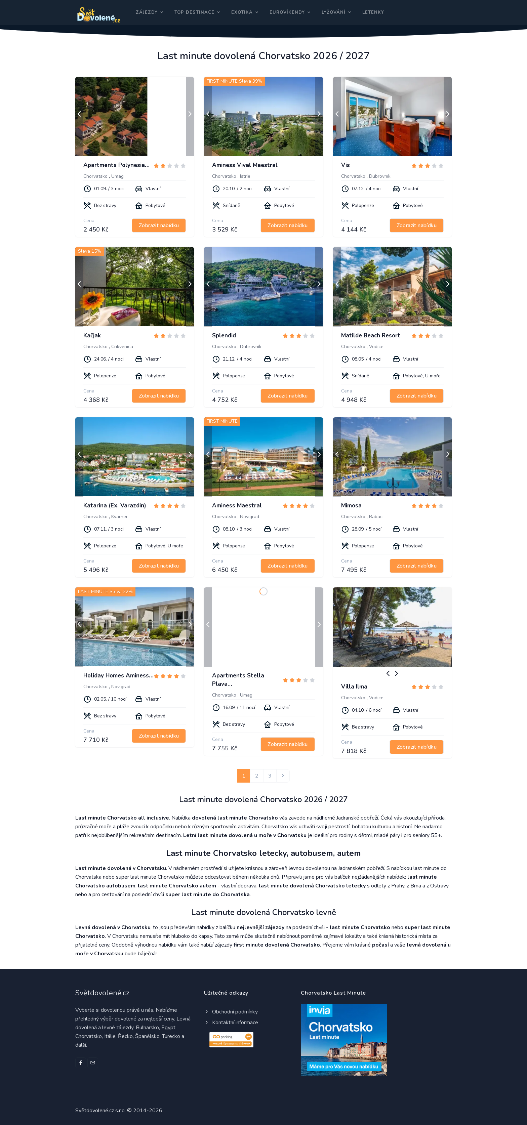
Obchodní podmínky (231, 1011)
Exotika (242, 12)
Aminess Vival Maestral (245, 165)
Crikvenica (122, 346)
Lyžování (334, 12)
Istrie (245, 176)
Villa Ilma (354, 687)
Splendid (224, 335)
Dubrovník (380, 176)
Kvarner (119, 516)
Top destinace (194, 12)
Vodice (376, 346)
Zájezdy (147, 12)
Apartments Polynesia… (116, 165)
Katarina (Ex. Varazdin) (114, 505)
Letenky (373, 12)
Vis (345, 165)
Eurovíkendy (287, 12)
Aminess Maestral (237, 505)
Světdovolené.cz (102, 993)
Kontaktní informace (231, 1022)
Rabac (375, 516)
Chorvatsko (95, 176)
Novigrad (249, 516)
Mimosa (351, 505)
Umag (117, 176)
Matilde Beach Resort (370, 335)
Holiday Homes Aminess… (118, 675)
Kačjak (92, 335)
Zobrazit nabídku (159, 225)
